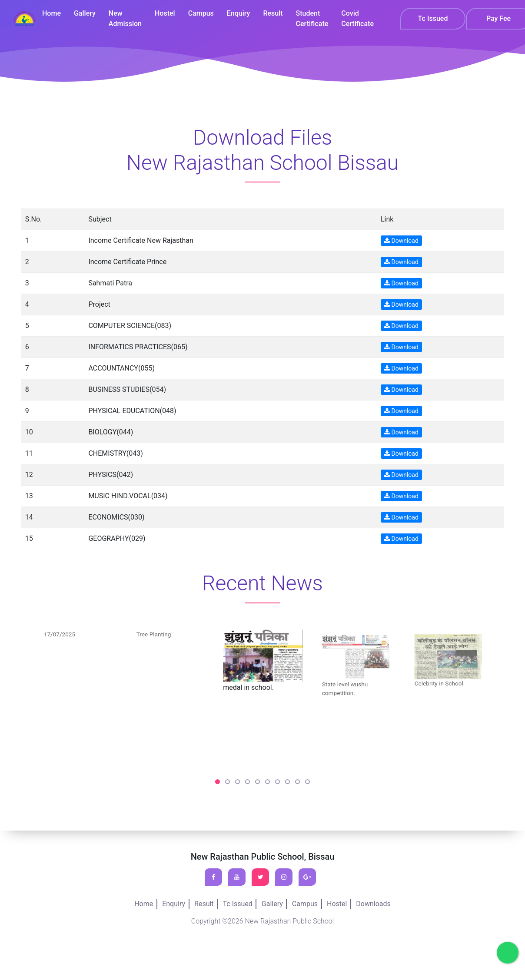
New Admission (127, 19)
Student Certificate (312, 19)
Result (274, 14)
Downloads (373, 904)
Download (401, 240)
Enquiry (240, 14)
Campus (203, 14)
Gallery (88, 14)
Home (55, 14)
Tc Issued (433, 19)
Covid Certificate (358, 19)
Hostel (167, 14)
